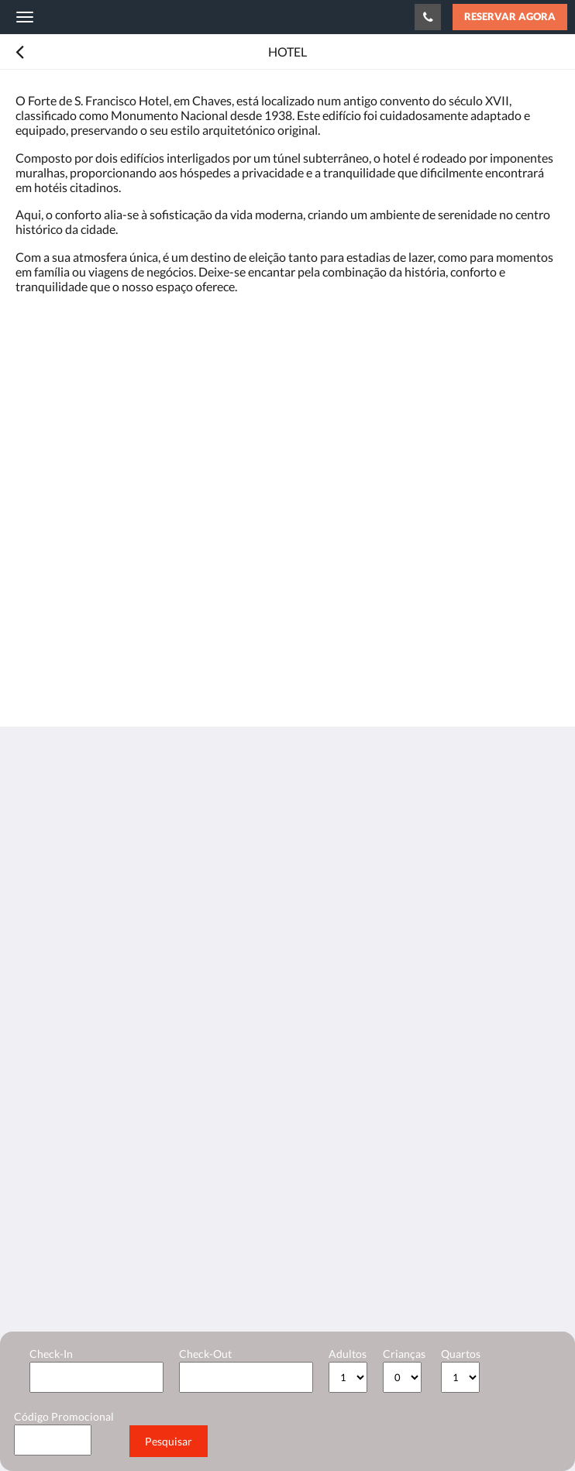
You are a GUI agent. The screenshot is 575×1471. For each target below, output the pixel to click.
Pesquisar (168, 1441)
